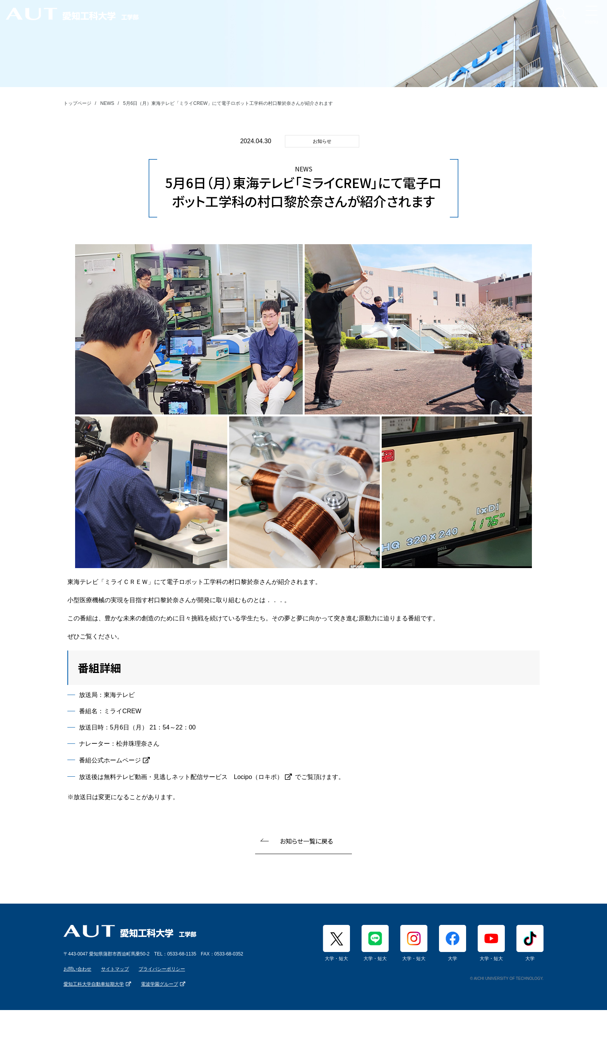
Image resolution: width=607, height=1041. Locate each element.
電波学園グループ (159, 984)
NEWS (107, 103)
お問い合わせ (77, 969)
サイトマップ (115, 969)
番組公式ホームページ (110, 760)
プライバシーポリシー (162, 969)
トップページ (77, 103)
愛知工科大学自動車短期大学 (93, 984)
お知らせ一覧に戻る (306, 841)
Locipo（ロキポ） (258, 777)
